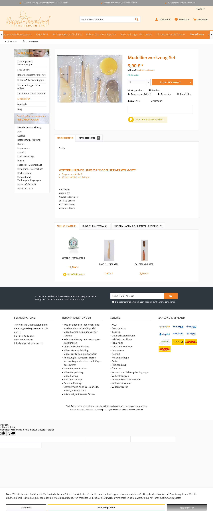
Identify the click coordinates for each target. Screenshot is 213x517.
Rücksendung (24, 178)
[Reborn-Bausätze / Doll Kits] (67, 34)
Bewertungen (89, 138)
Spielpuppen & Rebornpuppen (25, 63)
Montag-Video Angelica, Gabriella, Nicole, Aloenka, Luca (81, 388)
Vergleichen (135, 90)
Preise (20, 166)
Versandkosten (113, 406)
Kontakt (21, 157)
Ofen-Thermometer (73, 258)
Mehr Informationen (192, 497)
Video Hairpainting (73, 372)
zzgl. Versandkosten (145, 70)
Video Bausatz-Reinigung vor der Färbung (80, 333)
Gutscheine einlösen (122, 346)
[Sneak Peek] (41, 34)
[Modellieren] (197, 34)
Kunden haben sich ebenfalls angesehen (138, 226)
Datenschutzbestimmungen (131, 301)
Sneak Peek (23, 69)
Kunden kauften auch (95, 226)
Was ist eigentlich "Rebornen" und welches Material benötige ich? (81, 326)
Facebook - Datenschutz (29, 170)
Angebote (22, 104)
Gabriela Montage (73, 383)
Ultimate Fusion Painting (76, 346)
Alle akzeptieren (106, 507)
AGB (19, 137)
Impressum (23, 153)
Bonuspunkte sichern (153, 119)
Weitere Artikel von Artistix (74, 177)
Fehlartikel (117, 342)
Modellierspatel (108, 264)
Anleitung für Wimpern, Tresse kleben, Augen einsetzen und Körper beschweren (83, 361)
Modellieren (23, 98)
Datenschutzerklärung (28, 145)
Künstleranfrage (25, 162)
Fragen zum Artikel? (139, 94)
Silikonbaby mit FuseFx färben (79, 394)
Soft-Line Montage (73, 379)
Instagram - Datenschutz (30, 174)
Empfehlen (184, 94)
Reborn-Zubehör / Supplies (31, 80)
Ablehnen (26, 507)
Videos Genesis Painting (76, 350)
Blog (19, 109)
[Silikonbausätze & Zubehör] (171, 34)
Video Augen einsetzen (75, 368)
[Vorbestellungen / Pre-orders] (136, 34)
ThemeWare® (137, 409)
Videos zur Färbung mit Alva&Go (80, 353)
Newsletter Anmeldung (29, 132)
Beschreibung (65, 138)
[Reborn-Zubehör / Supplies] (101, 34)
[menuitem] (200, 19)
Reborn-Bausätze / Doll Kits (31, 74)
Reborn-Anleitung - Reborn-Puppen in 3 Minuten (82, 341)
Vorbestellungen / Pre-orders (29, 87)
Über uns (117, 368)
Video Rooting (71, 375)
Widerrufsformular (27, 189)
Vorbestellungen (120, 375)
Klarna (20, 149)
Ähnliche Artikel (67, 226)
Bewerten (164, 94)
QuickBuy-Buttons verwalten (31, 116)
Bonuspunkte (119, 328)
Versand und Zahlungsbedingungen (29, 184)
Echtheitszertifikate (122, 339)
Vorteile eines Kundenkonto (126, 379)
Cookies (21, 141)
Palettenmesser (144, 264)
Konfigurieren (187, 507)
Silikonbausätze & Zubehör (31, 93)
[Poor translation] (11, 433)
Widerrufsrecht (25, 194)
